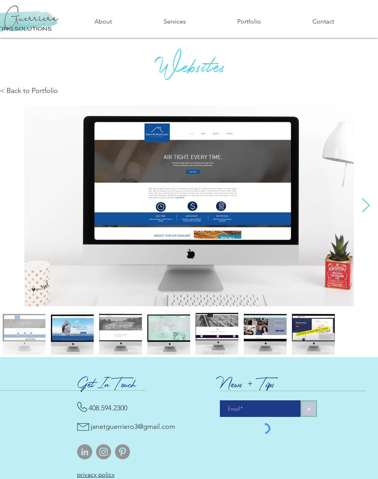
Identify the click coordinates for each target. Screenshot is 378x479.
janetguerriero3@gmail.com (133, 426)
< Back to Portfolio (29, 90)
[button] (174, 21)
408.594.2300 (108, 408)
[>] (308, 408)
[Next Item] (365, 205)
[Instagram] (103, 451)
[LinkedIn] (84, 451)
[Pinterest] (122, 451)
